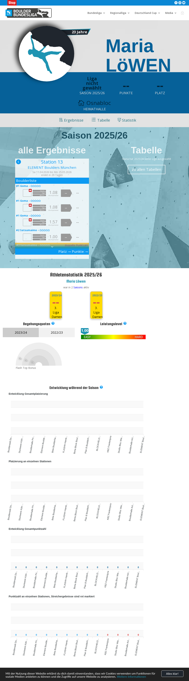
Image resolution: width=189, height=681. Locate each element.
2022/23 (96, 295)
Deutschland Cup (146, 13)
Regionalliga (118, 13)
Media (169, 13)
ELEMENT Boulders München (52, 167)
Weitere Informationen (131, 677)
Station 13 (52, 162)
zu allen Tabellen (146, 169)
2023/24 (56, 295)
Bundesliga (94, 13)
